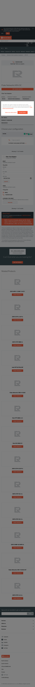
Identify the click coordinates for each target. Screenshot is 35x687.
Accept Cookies (22, 112)
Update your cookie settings (11, 112)
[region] (17, 108)
